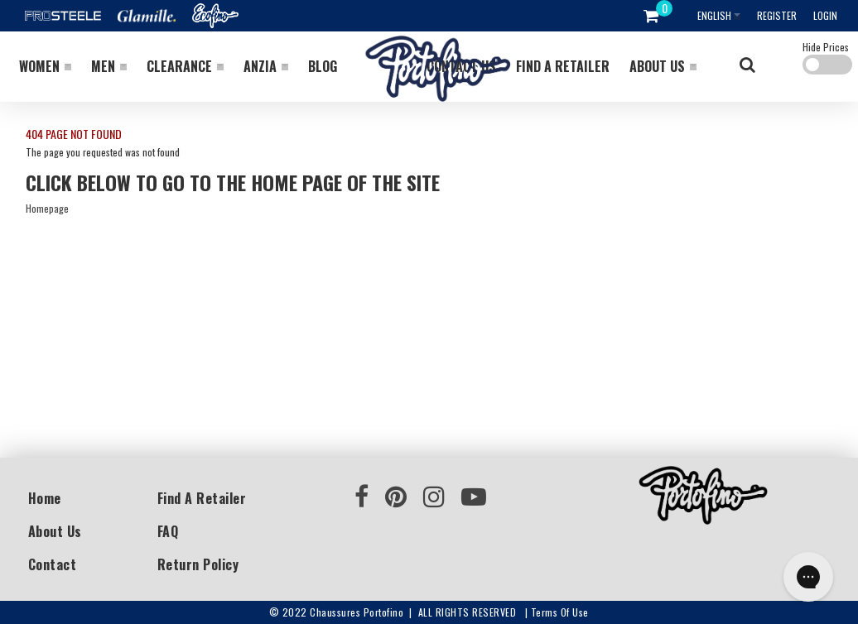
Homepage (47, 208)
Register (777, 15)
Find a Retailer (202, 498)
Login (825, 15)
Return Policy (198, 564)
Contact (52, 564)
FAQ (168, 531)
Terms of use (560, 612)
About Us (55, 531)
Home (44, 498)
